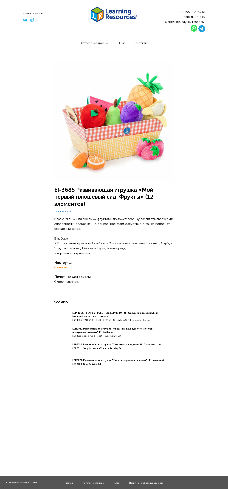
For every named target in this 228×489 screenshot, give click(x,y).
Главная (69, 483)
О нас (121, 43)
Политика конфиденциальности (146, 483)
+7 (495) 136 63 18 (192, 12)
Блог (116, 483)
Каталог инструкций (95, 43)
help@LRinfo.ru (194, 17)
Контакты (140, 43)
